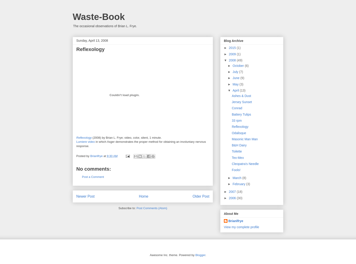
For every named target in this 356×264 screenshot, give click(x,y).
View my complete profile (241, 227)
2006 (233, 198)
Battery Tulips (241, 114)
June (236, 78)
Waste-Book (99, 17)
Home (143, 196)
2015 (233, 48)
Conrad (237, 108)
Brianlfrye (235, 221)
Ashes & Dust (241, 96)
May (235, 84)
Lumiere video (85, 141)
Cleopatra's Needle (245, 164)
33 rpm (237, 120)
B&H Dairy (239, 145)
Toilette (237, 151)
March (237, 178)
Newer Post (85, 196)
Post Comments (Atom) (151, 208)
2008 (233, 60)
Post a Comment (93, 177)
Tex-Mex (238, 158)
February (239, 184)
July (235, 72)
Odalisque (239, 133)
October (238, 66)
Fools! (236, 170)
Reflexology (90, 49)
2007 (233, 192)
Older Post (201, 196)
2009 (233, 54)
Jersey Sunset (242, 102)
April (236, 90)
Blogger (200, 255)
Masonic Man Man (245, 139)
